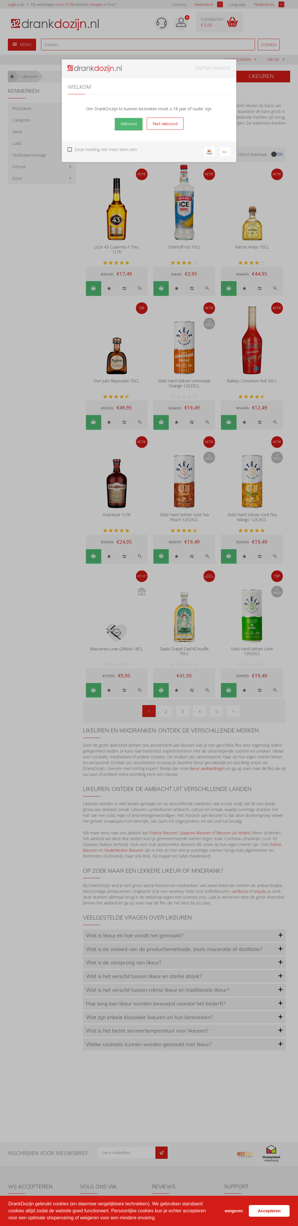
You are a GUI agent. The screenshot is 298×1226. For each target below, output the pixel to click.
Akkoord (128, 123)
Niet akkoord (165, 123)
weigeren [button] (234, 1211)
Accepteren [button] (269, 1211)
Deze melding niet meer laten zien (106, 149)
